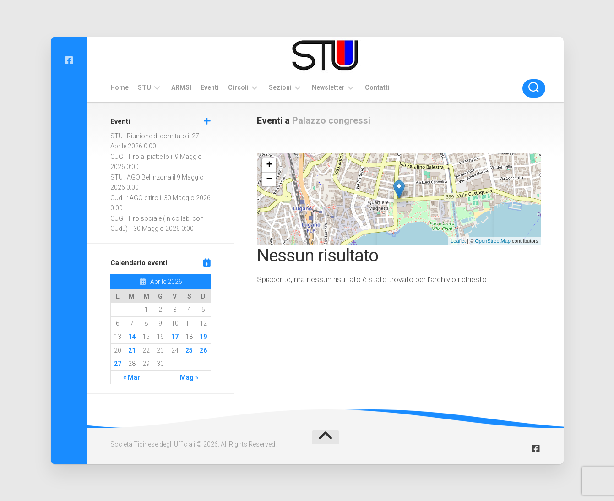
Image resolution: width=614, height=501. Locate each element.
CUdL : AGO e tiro (134, 197)
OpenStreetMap (493, 241)
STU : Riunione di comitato (148, 136)
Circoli (238, 87)
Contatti (377, 87)
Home (119, 87)
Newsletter (328, 87)
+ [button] (269, 165)
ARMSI (181, 87)
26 (203, 350)
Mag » (189, 377)
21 (132, 350)
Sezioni (280, 87)
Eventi (210, 87)
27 (117, 363)
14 (132, 336)
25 (189, 350)
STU (144, 87)
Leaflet (458, 241)
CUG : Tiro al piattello (139, 156)
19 (203, 336)
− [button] (269, 179)
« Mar (131, 377)
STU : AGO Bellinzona (140, 177)
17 (175, 336)
